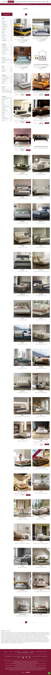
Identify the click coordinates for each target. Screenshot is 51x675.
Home (20, 4)
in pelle (3, 52)
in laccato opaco (5, 49)
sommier (3, 83)
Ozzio (3, 37)
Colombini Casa (5, 26)
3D (7, 1)
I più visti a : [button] (4, 96)
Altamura (3, 99)
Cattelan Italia (4, 24)
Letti (31, 4)
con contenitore (5, 76)
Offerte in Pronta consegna (21, 1)
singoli (3, 62)
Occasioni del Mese (31, 1)
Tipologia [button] (4, 75)
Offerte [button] (3, 86)
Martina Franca (4, 110)
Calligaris (3, 23)
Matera (3, 112)
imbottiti (3, 81)
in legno (3, 50)
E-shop (3, 88)
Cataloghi (34, 651)
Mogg (3, 32)
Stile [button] (3, 66)
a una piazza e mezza (6, 59)
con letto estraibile (5, 78)
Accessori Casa (27, 651)
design (3, 69)
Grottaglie (4, 107)
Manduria (3, 109)
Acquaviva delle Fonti (6, 98)
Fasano (3, 104)
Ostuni (3, 115)
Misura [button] (3, 57)
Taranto (3, 120)
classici (3, 68)
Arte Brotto (4, 21)
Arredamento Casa (25, 4)
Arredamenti (11, 1)
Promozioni (38, 1)
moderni (3, 71)
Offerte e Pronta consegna (7, 91)
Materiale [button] (4, 44)
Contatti (43, 1)
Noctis (3, 34)
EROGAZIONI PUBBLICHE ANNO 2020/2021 (27, 652)
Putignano (4, 117)
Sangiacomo (4, 40)
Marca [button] (3, 18)
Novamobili (4, 35)
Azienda (4, 1)
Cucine (12, 651)
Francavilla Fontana (5, 106)
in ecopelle (4, 47)
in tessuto (4, 53)
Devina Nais (4, 27)
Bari (2, 101)
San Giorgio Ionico (5, 118)
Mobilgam (3, 29)
